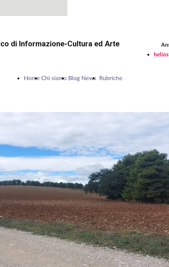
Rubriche (110, 77)
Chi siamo (54, 77)
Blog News (83, 77)
